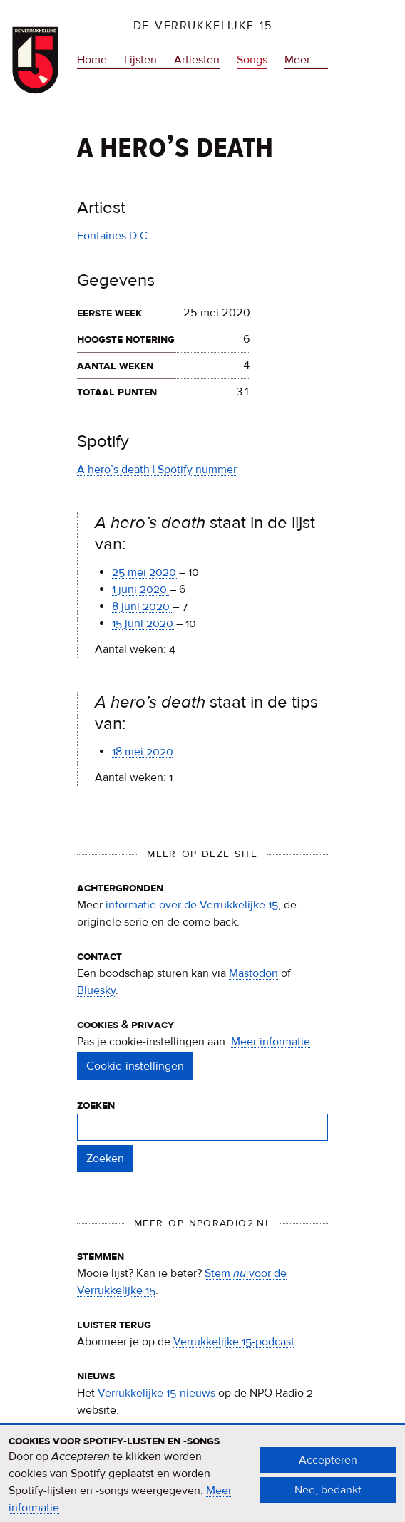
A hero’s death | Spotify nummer (157, 469)
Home (92, 60)
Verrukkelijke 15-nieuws (156, 1393)
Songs (252, 60)
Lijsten (140, 60)
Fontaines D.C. (113, 236)
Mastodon (253, 973)
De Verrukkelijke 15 (202, 26)
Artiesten (197, 60)
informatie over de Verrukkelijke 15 (192, 905)
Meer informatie (270, 1042)
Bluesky (96, 990)
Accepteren (328, 1468)
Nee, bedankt (328, 1498)
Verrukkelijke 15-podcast (233, 1342)
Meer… (301, 60)
